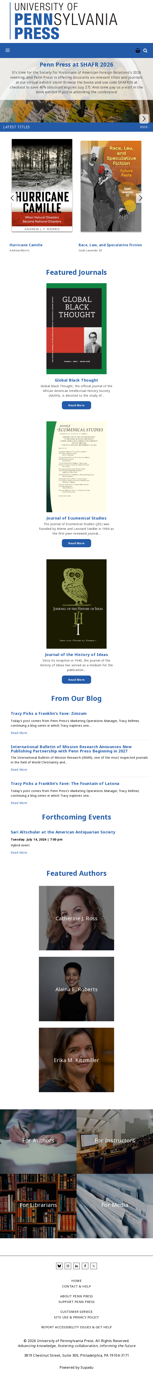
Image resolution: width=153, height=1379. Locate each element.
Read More (76, 405)
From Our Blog (76, 698)
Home (76, 1280)
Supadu (87, 1367)
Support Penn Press (76, 1302)
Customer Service (76, 1311)
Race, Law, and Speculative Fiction (110, 245)
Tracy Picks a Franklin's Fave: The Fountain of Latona (65, 783)
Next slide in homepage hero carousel (144, 90)
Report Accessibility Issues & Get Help (76, 1327)
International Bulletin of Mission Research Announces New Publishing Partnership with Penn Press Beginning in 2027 (71, 749)
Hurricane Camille (26, 245)
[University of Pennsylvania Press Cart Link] (138, 50)
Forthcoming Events (76, 816)
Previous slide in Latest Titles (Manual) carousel (12, 198)
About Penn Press (76, 1296)
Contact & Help (76, 1286)
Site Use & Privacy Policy (76, 1317)
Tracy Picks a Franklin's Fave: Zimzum (49, 713)
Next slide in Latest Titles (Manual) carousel (140, 198)
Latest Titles (16, 127)
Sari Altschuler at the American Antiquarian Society (63, 832)
